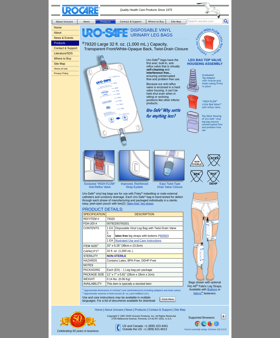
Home (58, 27)
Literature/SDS (63, 53)
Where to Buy (62, 58)
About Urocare (114, 309)
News (128, 309)
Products (140, 309)
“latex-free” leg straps (139, 203)
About (57, 32)
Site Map (59, 63)
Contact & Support (65, 48)
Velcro (198, 293)
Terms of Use (61, 68)
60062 (164, 236)
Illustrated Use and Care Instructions (138, 240)
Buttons (212, 289)
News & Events (63, 37)
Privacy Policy (61, 73)
